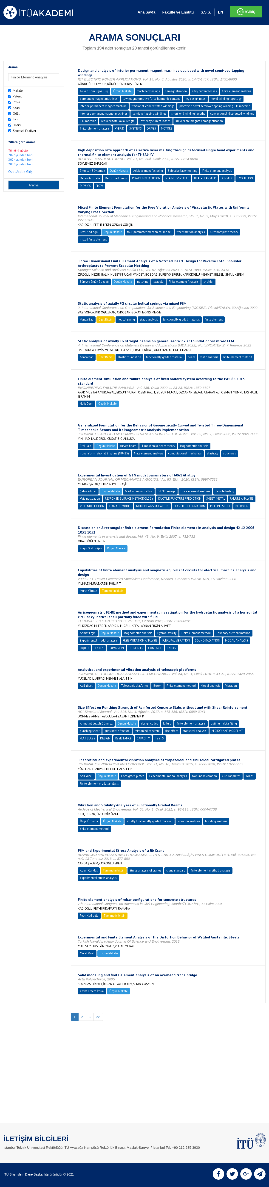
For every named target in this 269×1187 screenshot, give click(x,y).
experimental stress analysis (98, 878)
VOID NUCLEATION (92, 506)
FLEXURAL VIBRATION (176, 640)
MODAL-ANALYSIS (236, 640)
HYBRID (119, 128)
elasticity (212, 453)
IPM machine (88, 121)
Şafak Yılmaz (88, 491)
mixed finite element (93, 239)
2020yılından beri (20, 164)
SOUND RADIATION (207, 640)
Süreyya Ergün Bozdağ (94, 282)
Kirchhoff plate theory (224, 232)
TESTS (159, 738)
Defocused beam (116, 178)
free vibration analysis (191, 232)
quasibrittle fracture (117, 731)
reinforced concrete (147, 731)
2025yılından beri (20, 155)
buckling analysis (216, 821)
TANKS (171, 648)
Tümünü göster (18, 150)
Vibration (231, 686)
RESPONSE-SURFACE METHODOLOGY (129, 499)
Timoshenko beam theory (158, 446)
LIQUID (84, 648)
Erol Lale (85, 446)
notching (142, 282)
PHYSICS (85, 186)
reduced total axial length (118, 121)
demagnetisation (176, 91)
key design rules (195, 99)
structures (229, 453)
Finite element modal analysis (99, 784)
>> (98, 1017)
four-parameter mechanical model (149, 232)
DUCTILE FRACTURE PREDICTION (179, 499)
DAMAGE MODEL (120, 506)
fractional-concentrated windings (153, 106)
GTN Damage (167, 491)
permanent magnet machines (99, 99)
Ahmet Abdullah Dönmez (96, 723)
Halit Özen (86, 404)
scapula (158, 282)
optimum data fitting (224, 723)
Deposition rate (90, 178)
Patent (17, 96)
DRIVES (151, 128)
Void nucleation (90, 499)
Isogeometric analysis (138, 633)
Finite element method (196, 633)
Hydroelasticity (166, 633)
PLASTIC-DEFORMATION (189, 506)
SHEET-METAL (215, 499)
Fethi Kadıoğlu (89, 232)
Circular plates (231, 776)
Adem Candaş (89, 870)
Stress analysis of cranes (145, 870)
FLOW (99, 186)
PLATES (99, 648)
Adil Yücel (86, 686)
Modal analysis (210, 686)
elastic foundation (129, 357)
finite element (214, 319)
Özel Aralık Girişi (20, 171)
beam (191, 357)
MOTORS (166, 128)
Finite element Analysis (183, 282)
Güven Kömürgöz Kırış (94, 91)
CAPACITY (143, 738)
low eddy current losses (155, 121)
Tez (15, 119)
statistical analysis (195, 731)
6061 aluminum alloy (139, 491)
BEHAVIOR (241, 506)
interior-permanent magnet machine (103, 106)
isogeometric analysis (194, 446)
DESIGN (105, 738)
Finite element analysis (217, 171)
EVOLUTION (245, 178)
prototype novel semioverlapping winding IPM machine (214, 106)
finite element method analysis (210, 870)
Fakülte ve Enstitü (178, 12)
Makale (18, 91)
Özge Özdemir (89, 821)
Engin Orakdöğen (91, 548)
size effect (171, 731)
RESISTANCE (123, 738)
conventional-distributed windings (232, 114)
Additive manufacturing (148, 171)
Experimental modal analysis (99, 640)
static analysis (149, 319)
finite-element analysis (95, 128)
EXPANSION (116, 648)
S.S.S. (206, 12)
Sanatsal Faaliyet (24, 131)
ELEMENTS (136, 648)
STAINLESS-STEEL (177, 178)
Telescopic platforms (134, 686)
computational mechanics (185, 453)
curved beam (128, 446)
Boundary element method (233, 633)
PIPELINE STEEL (220, 506)
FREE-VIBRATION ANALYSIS (140, 640)
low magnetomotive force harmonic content (151, 99)
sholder (208, 282)
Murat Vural (87, 953)
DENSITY (226, 178)
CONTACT (155, 648)
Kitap (16, 108)
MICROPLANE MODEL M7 (227, 731)
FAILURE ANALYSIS (241, 499)
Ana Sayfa (146, 12)
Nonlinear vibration (204, 776)
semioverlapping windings (149, 114)
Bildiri (17, 125)
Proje (16, 102)
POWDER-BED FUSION (146, 178)
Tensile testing (224, 491)
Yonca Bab (86, 319)
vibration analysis (189, 821)
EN (220, 12)
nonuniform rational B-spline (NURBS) (104, 453)
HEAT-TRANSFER (205, 178)
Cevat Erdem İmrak (92, 991)
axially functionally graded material (150, 821)
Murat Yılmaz (88, 591)
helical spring (126, 319)
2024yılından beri (20, 160)
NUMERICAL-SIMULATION (152, 506)
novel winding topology (226, 99)
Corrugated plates (132, 776)
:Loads (250, 776)
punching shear (89, 731)
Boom (157, 686)
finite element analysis (236, 91)
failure (167, 723)
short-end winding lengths (188, 114)
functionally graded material (181, 319)
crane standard (175, 870)
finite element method (237, 357)
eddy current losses (204, 91)
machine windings (148, 91)
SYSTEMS (135, 128)
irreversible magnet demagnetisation (199, 121)
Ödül (16, 113)
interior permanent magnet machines (103, 114)
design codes (149, 723)
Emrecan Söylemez (92, 171)
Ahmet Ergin (88, 633)
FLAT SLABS (87, 738)
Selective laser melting (182, 171)
